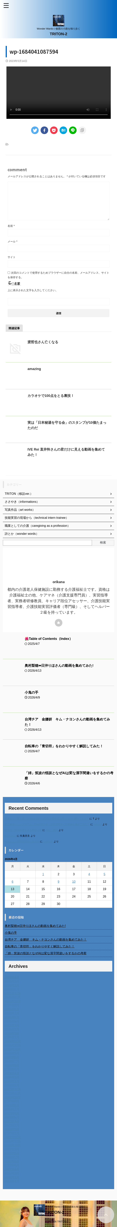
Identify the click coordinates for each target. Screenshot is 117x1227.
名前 (11, 225)
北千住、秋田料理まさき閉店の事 (23, 830)
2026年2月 (12, 985)
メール (12, 241)
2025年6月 (12, 1017)
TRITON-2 (58, 34)
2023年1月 (12, 1133)
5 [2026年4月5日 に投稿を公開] (104, 874)
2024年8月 (12, 1057)
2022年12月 (13, 1137)
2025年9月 (12, 1005)
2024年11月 (13, 1045)
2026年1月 (12, 989)
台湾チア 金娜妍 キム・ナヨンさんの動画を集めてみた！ (46, 939)
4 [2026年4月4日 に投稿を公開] (89, 874)
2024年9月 (12, 1053)
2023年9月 (12, 1101)
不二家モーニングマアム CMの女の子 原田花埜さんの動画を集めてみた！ (47, 824)
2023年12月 (13, 1089)
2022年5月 (12, 1165)
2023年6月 (12, 1113)
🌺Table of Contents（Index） (49, 639)
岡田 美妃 (52, 830)
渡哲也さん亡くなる (42, 342)
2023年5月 (12, 1117)
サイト (12, 257)
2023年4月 (12, 1121)
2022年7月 (12, 1157)
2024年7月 (12, 1061)
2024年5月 (12, 1069)
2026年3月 (12, 981)
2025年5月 (12, 1021)
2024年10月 (13, 1049)
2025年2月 (12, 1033)
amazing (34, 369)
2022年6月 (12, 1161)
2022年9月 (12, 1149)
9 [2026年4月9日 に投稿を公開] (58, 881)
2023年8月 (12, 1105)
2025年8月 (12, 1009)
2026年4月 (12, 977)
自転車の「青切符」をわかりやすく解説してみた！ (64, 746)
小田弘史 (48, 841)
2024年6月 (12, 1065)
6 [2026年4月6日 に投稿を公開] (12, 881)
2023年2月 (12, 1129)
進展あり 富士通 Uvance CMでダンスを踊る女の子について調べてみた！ (47, 818)
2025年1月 (12, 1037)
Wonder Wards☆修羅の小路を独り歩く (65, 1206)
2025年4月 (12, 1025)
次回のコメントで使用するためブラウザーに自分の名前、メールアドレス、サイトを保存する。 (58, 275)
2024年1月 (12, 1085)
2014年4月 (12, 1181)
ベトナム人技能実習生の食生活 (22, 841)
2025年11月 (13, 997)
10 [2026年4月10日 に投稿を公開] (73, 881)
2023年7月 (12, 1109)
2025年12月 (13, 993)
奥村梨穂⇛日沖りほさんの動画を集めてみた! (59, 665)
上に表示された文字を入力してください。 (33, 290)
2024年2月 (12, 1081)
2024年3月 (12, 1077)
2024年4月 (12, 1073)
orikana (98, 824)
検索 (103, 542)
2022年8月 (12, 1153)
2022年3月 (12, 1173)
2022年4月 (12, 1169)
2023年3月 (12, 1125)
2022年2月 (12, 1177)
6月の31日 (10, 835)
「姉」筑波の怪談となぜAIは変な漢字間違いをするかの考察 (45, 953)
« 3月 (8, 909)
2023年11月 (13, 1093)
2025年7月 (12, 1013)
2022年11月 (13, 1141)
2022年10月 (13, 1145)
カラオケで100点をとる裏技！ (50, 396)
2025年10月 (13, 1001)
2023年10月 (13, 1097)
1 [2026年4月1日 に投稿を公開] (43, 874)
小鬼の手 (31, 692)
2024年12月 (13, 1041)
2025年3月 (12, 1029)
